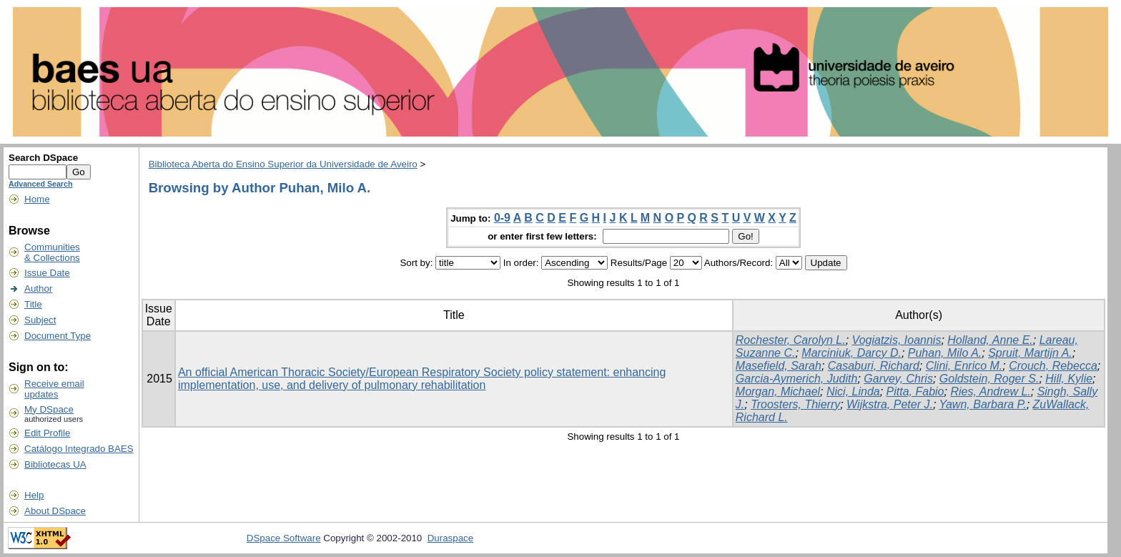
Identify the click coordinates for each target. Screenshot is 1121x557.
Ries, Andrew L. (990, 391)
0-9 (502, 218)
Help (34, 495)
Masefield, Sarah (778, 366)
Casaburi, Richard (873, 366)
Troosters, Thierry (795, 404)
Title (33, 304)
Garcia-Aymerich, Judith (797, 379)
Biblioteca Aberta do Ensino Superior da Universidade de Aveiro (283, 164)
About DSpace (55, 511)
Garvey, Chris (898, 379)
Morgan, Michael (778, 391)
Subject (40, 320)
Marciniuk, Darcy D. (851, 353)
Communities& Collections (52, 252)
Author (38, 288)
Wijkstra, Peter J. (889, 404)
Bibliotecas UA (55, 464)
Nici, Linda (853, 391)
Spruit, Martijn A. (1030, 353)
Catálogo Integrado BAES (79, 448)
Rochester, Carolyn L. (791, 340)
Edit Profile (47, 433)
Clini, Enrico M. (964, 366)
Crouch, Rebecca (1053, 366)
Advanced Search (40, 183)
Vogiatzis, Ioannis (897, 340)
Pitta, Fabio (915, 391)
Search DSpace (43, 157)
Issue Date (47, 272)
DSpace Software (284, 538)
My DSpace (49, 409)
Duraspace (450, 538)
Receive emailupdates (54, 389)
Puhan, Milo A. (945, 353)
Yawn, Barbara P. (982, 404)
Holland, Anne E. (989, 340)
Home (37, 199)
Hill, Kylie (1068, 379)
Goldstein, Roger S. (989, 379)
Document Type (57, 335)
